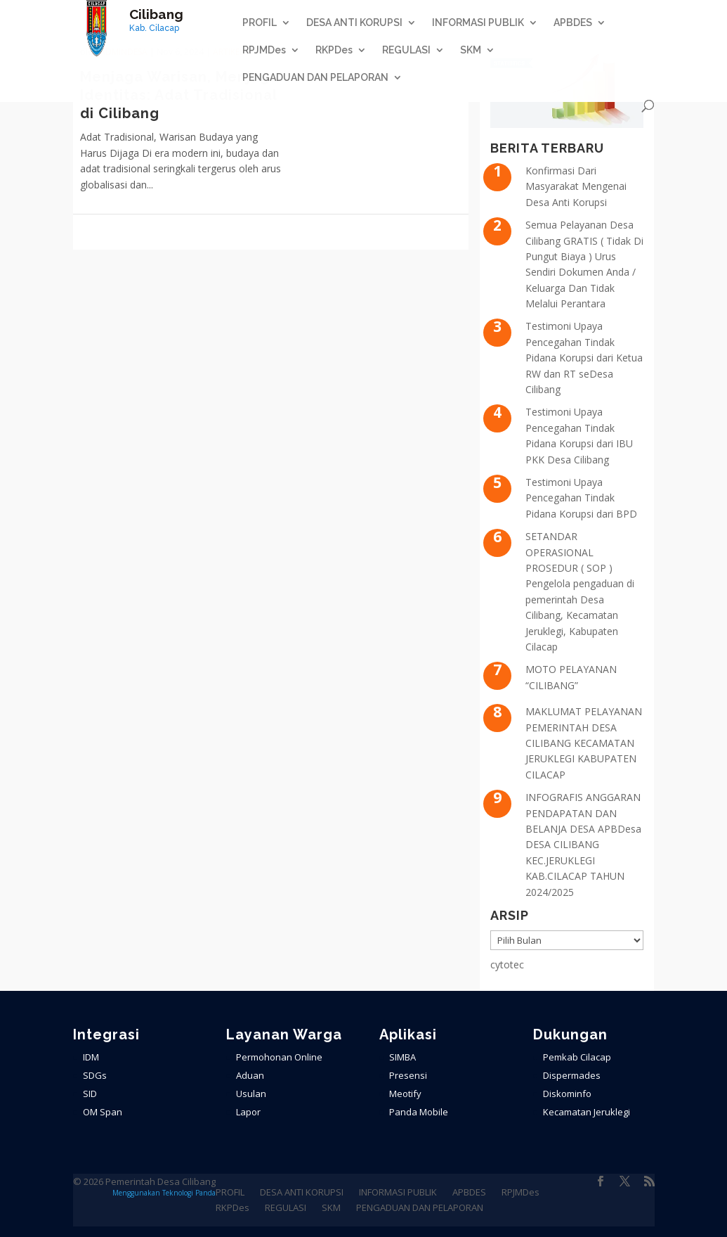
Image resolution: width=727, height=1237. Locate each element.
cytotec (507, 964)
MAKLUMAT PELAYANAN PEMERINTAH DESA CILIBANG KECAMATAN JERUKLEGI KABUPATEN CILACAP (583, 743)
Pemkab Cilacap (577, 1057)
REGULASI (406, 50)
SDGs (95, 1075)
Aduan (250, 1075)
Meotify (405, 1093)
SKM (470, 50)
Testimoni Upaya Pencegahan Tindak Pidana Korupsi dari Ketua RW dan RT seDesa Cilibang (584, 357)
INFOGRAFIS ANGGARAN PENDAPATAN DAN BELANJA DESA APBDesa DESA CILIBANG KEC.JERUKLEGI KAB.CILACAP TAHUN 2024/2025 (583, 844)
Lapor (248, 1111)
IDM (91, 1057)
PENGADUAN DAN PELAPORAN (315, 77)
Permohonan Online (279, 1057)
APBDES (573, 23)
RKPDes (334, 50)
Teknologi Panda (189, 1193)
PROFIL (259, 23)
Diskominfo (567, 1093)
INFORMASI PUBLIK (478, 23)
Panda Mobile (418, 1111)
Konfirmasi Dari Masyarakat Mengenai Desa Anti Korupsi (576, 186)
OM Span (102, 1111)
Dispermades (572, 1075)
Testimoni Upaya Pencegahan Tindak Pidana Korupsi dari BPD (581, 497)
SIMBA (402, 1057)
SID (90, 1093)
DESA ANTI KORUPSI (354, 23)
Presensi (408, 1075)
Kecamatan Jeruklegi (586, 1111)
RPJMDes (264, 50)
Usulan (251, 1093)
